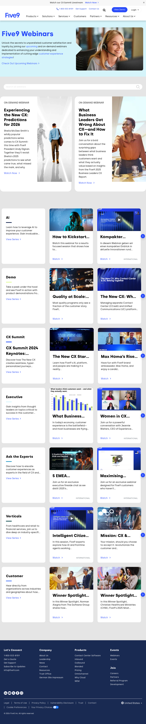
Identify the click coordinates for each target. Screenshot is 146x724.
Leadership (44, 659)
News (42, 663)
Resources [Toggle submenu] (111, 16)
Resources (44, 670)
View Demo (119, 9)
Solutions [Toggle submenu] (47, 16)
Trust (80, 703)
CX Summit (15, 337)
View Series (12, 239)
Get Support (81, 9)
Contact (43, 666)
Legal (6, 703)
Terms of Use (20, 703)
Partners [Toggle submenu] (95, 16)
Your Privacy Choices (41, 707)
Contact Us (94, 9)
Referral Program (119, 680)
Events (113, 659)
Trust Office (45, 674)
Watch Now (92, 2)
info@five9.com (11, 670)
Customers (80, 16)
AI (7, 217)
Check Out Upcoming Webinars (19, 63)
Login (133, 10)
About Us (43, 655)
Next (143, 236)
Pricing (78, 670)
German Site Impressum (51, 677)
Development (117, 684)
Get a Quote (10, 659)
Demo (11, 277)
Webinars (114, 655)
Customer (14, 576)
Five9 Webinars (27, 34)
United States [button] (132, 703)
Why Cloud (80, 677)
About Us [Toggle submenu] (128, 16)
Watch (11, 173)
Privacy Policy (39, 703)
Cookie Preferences (17, 707)
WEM (77, 681)
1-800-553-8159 (66, 9)
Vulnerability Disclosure (62, 703)
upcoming (31, 46)
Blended (79, 666)
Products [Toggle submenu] (31, 16)
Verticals (14, 516)
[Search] (104, 10)
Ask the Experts (19, 456)
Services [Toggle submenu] (63, 16)
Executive (14, 397)
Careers (114, 673)
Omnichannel (81, 674)
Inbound (79, 659)
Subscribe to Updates (14, 666)
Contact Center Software (88, 655)
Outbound (80, 663)
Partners (114, 677)
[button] (144, 2)
